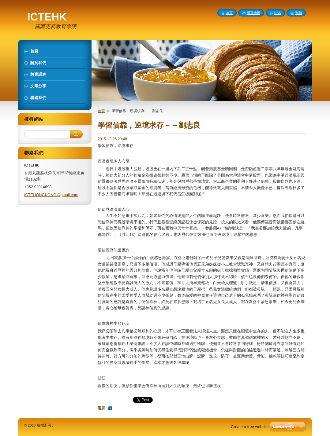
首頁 (101, 111)
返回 (102, 408)
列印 (298, 13)
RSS (277, 13)
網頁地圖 (253, 13)
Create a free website (250, 426)
